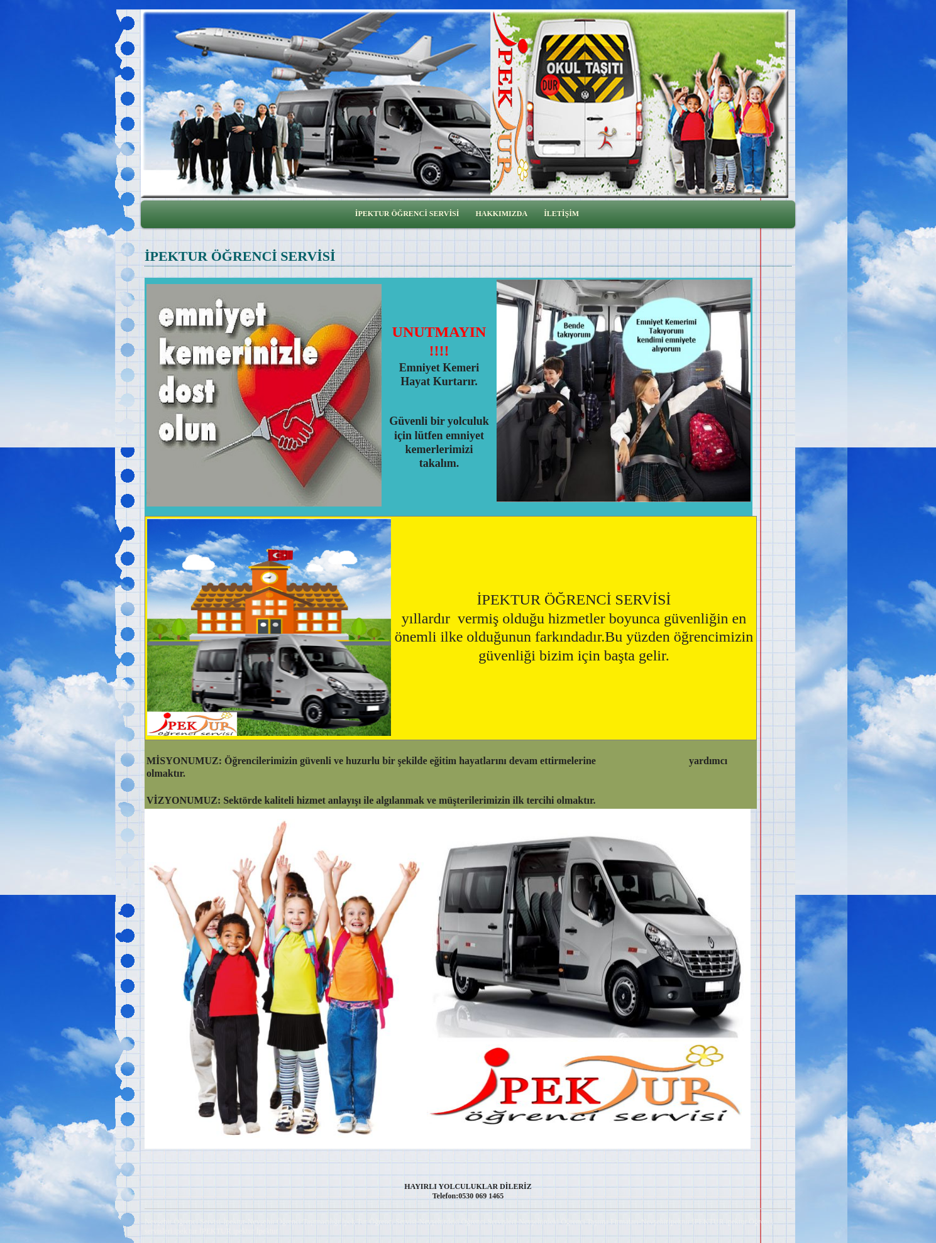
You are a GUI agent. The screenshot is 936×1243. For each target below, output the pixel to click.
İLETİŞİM (561, 213)
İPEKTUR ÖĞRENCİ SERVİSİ (407, 213)
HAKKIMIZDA (501, 213)
